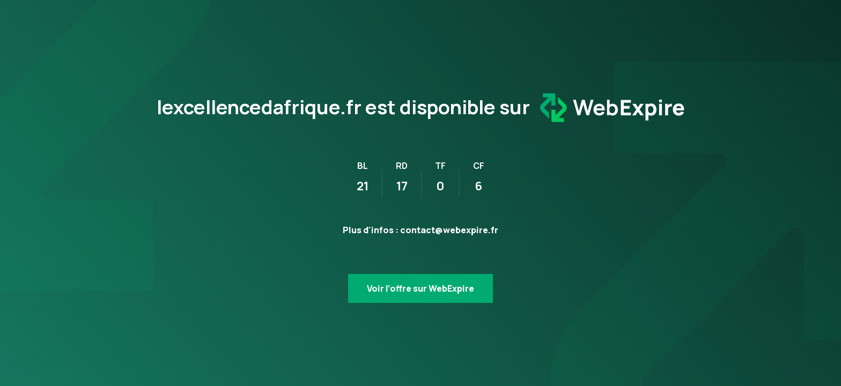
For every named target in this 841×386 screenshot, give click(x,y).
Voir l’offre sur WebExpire (420, 288)
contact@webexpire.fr (449, 230)
